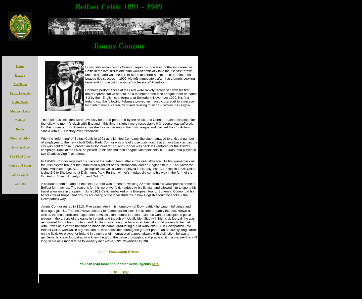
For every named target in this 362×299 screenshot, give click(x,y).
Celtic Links (20, 174)
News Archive (20, 147)
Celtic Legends (20, 93)
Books (20, 129)
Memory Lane (20, 111)
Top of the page (119, 272)
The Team (20, 84)
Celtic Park (20, 102)
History (20, 75)
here (155, 264)
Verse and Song (20, 165)
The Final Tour (20, 156)
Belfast (20, 120)
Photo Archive (20, 138)
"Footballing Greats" (124, 252)
